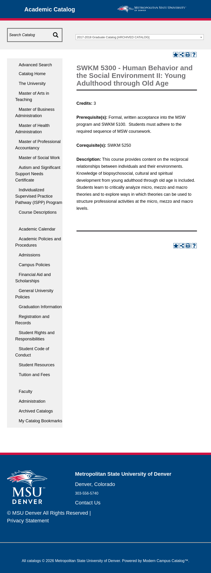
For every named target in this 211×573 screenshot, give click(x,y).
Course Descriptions (38, 212)
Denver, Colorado (95, 484)
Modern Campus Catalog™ (165, 561)
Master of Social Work (39, 157)
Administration (32, 401)
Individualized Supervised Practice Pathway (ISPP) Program (38, 196)
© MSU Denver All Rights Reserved (47, 513)
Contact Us (88, 503)
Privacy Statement (28, 521)
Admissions (29, 255)
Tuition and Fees (34, 374)
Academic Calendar (37, 229)
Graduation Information (40, 306)
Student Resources (37, 365)
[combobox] (140, 37)
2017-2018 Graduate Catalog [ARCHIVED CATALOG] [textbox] (113, 37)
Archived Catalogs (36, 411)
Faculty (25, 391)
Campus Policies (34, 264)
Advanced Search (35, 65)
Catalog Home (32, 73)
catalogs (34, 561)
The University (32, 83)
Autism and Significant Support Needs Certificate (37, 173)
